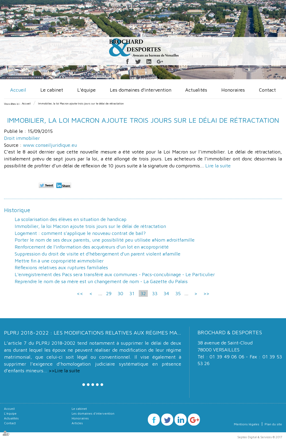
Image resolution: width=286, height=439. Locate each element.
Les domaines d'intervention (140, 90)
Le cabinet (51, 90)
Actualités (196, 90)
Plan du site (273, 424)
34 (166, 293)
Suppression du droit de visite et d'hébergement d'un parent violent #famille (97, 254)
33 (154, 293)
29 (108, 293)
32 (143, 293)
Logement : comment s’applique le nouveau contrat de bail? (80, 233)
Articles (77, 423)
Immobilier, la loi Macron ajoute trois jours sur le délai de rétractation (81, 103)
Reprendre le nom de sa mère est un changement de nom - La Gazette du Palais (101, 281)
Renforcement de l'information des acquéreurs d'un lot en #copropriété (92, 247)
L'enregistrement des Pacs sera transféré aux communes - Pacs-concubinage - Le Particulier (115, 274)
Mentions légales (246, 424)
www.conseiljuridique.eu (50, 145)
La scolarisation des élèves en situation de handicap (70, 219)
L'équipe (86, 90)
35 (178, 293)
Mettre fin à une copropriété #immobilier (59, 261)
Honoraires (233, 90)
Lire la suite (218, 165)
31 (131, 293)
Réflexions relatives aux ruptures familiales (61, 267)
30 (120, 293)
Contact (267, 90)
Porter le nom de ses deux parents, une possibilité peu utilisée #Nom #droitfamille (105, 240)
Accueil (18, 90)
